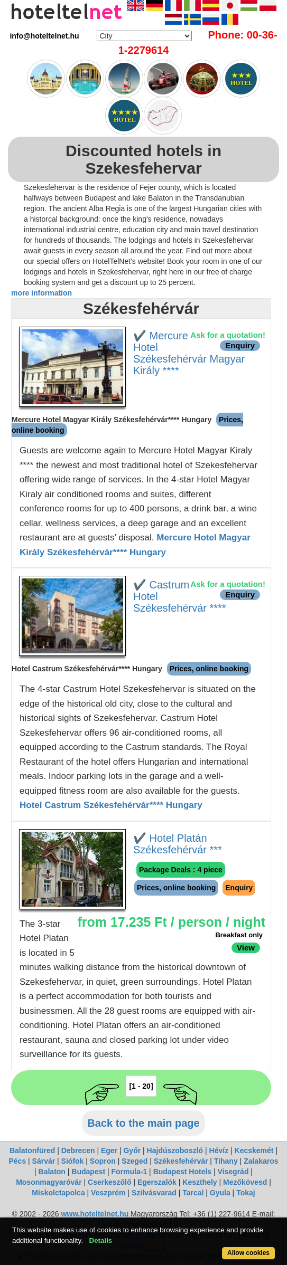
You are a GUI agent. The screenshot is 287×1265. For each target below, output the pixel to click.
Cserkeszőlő (109, 1182)
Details (101, 1240)
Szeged (134, 1161)
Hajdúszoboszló (175, 1150)
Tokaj (245, 1192)
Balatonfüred (32, 1150)
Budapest (88, 1171)
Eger (109, 1150)
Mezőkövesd (245, 1182)
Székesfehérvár (181, 1161)
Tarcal (192, 1192)
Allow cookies (248, 1253)
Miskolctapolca (58, 1192)
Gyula (220, 1192)
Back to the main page (143, 1123)
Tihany (226, 1161)
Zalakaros (261, 1161)
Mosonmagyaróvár (48, 1182)
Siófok (72, 1161)
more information (41, 293)
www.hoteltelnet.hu (94, 1214)
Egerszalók (157, 1182)
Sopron (103, 1161)
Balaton (52, 1171)
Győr (132, 1150)
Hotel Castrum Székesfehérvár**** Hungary (111, 805)
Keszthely (199, 1182)
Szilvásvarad (154, 1192)
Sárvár (43, 1161)
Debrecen (78, 1150)
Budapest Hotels (182, 1171)
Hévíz (219, 1150)
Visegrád (233, 1171)
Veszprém (108, 1192)
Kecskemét (254, 1150)
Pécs (17, 1161)
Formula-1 (129, 1171)
